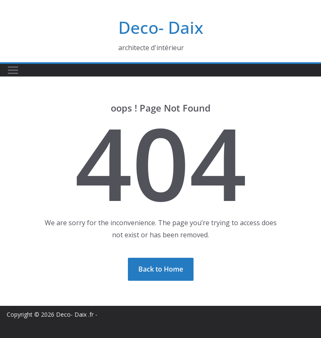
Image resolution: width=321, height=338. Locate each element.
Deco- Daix (160, 27)
